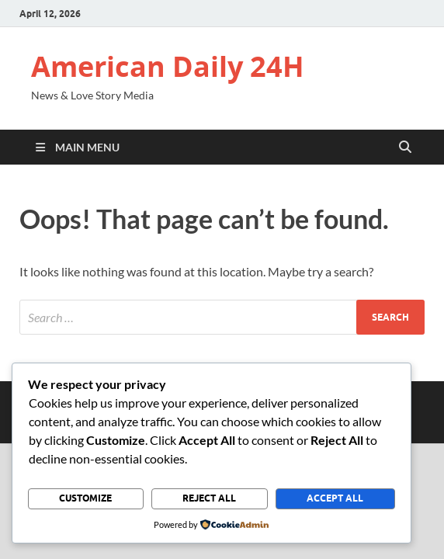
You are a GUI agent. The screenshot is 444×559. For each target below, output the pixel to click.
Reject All (209, 498)
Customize (85, 498)
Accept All (335, 498)
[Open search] (405, 147)
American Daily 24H (167, 66)
